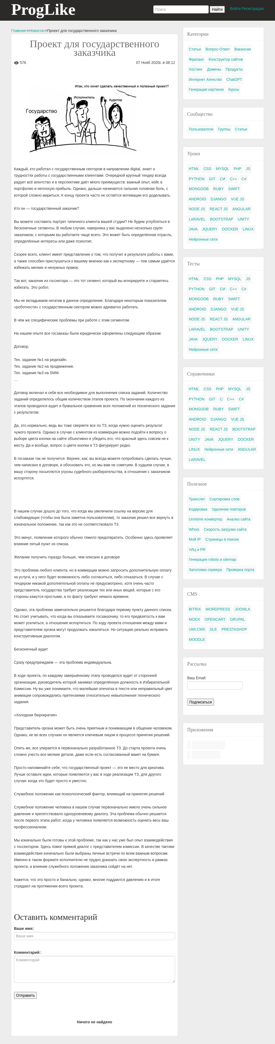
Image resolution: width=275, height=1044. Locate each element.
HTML (194, 169)
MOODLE (197, 639)
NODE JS (197, 209)
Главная (18, 30)
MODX (194, 619)
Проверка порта (240, 570)
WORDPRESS (217, 609)
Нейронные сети (203, 239)
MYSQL (222, 169)
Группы (224, 129)
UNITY (243, 219)
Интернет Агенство (205, 79)
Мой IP (195, 539)
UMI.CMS (197, 629)
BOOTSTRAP (221, 219)
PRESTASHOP (234, 629)
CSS (207, 169)
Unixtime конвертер (205, 519)
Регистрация (253, 8)
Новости (36, 30)
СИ (222, 179)
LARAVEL (197, 219)
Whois (194, 529)
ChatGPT (234, 79)
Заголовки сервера (205, 570)
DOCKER (230, 229)
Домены (214, 69)
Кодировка (198, 509)
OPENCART (215, 619)
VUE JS (237, 199)
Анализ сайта (239, 519)
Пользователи (201, 129)
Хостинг (195, 69)
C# (243, 179)
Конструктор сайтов (226, 59)
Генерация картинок (206, 89)
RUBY (218, 189)
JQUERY (210, 229)
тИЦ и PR (197, 549)
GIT (212, 179)
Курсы (233, 89)
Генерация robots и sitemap (212, 559)
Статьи (195, 49)
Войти (235, 8)
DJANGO (218, 199)
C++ (233, 179)
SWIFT (234, 189)
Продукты (234, 69)
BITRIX (195, 609)
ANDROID (197, 199)
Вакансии (242, 49)
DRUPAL (237, 619)
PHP (237, 169)
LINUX (248, 229)
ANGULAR (241, 209)
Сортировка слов (224, 499)
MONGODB (199, 189)
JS (248, 169)
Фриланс (196, 59)
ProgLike (43, 9)
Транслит (197, 499)
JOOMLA (242, 609)
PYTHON (196, 179)
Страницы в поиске (222, 539)
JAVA (193, 229)
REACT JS (219, 209)
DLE (213, 629)
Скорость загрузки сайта (225, 529)
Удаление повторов (229, 509)
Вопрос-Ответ (217, 49)
